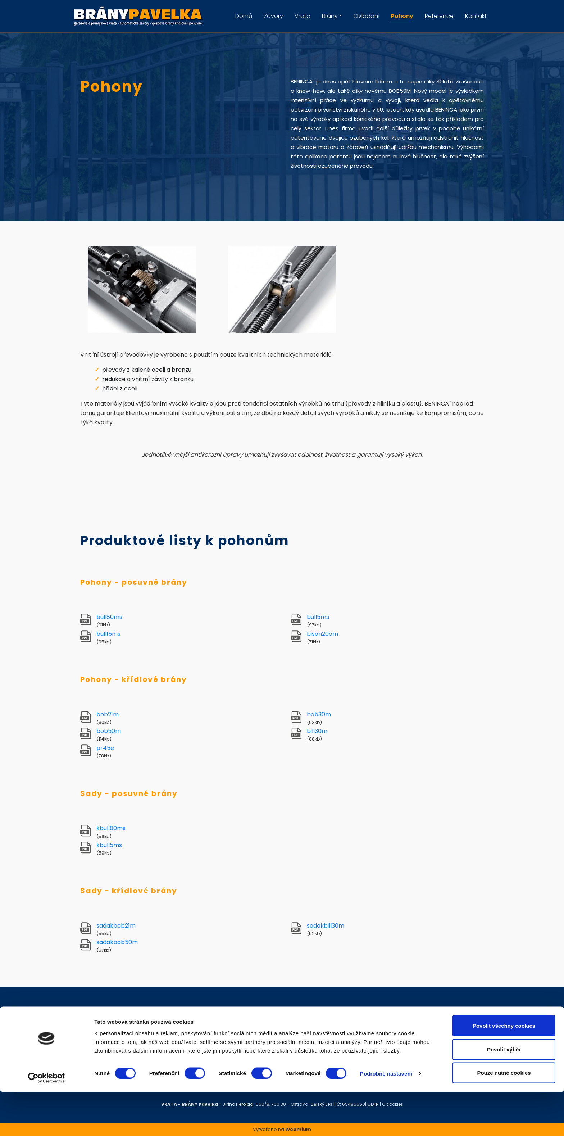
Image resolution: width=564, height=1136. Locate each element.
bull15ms (108, 634)
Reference (439, 16)
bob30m (319, 714)
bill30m (317, 731)
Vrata (302, 16)
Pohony (402, 16)
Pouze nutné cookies (504, 1117)
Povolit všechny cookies (504, 1070)
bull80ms (109, 617)
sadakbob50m (117, 942)
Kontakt (476, 16)
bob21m (107, 714)
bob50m (108, 731)
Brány (330, 16)
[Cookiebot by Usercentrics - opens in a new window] (46, 1122)
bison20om (322, 634)
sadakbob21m (116, 926)
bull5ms (318, 617)
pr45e (105, 748)
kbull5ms (109, 845)
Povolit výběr (504, 1093)
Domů (243, 16)
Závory (273, 16)
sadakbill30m (325, 926)
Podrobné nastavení (386, 1117)
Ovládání (366, 16)
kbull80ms (111, 828)
